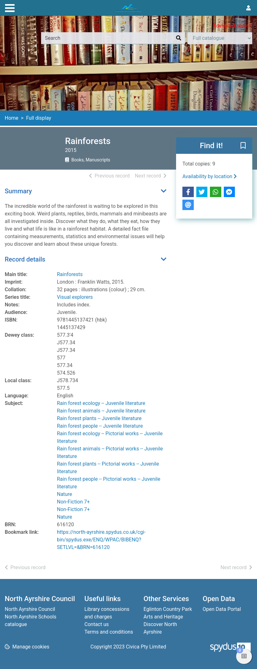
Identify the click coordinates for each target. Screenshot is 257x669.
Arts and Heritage (163, 617)
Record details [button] (25, 259)
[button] (243, 146)
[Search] (178, 38)
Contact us (96, 624)
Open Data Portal (222, 609)
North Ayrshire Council (30, 609)
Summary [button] (18, 191)
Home (11, 118)
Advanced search (232, 26)
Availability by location (209, 176)
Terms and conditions (108, 632)
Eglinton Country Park (168, 609)
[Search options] (219, 38)
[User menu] (248, 8)
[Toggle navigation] (10, 7)
